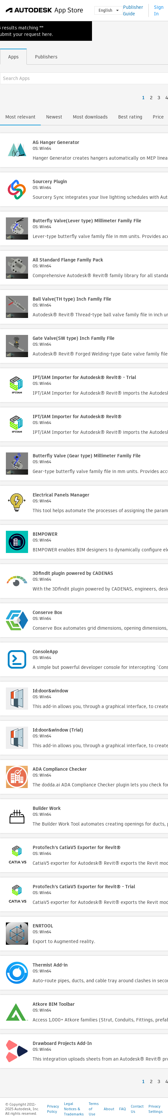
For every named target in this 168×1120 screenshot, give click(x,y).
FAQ (122, 1109)
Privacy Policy (53, 1109)
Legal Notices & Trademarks (74, 1109)
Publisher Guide (133, 10)
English (109, 10)
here (47, 34)
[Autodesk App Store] (44, 10)
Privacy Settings (155, 1109)
